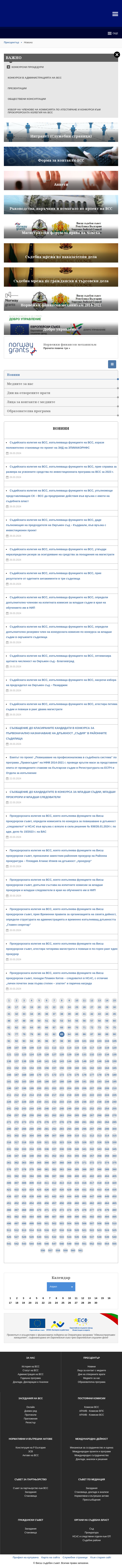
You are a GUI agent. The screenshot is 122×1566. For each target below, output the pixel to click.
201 (47, 1088)
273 (24, 1122)
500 (39, 1223)
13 (99, 1000)
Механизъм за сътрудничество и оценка (91, 1447)
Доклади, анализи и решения (91, 1459)
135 (114, 1054)
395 (39, 1176)
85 (76, 1034)
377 (16, 1169)
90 (114, 1034)
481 (9, 1216)
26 (84, 1007)
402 (92, 1176)
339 (69, 1149)
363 (24, 1162)
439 (31, 1196)
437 (16, 1196)
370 (77, 1162)
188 (62, 1081)
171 (47, 1074)
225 (114, 1095)
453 (24, 1203)
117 (92, 1047)
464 (107, 1203)
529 (31, 1237)
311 (84, 1135)
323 (62, 1142)
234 (69, 1101)
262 (54, 1115)
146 (84, 1061)
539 (107, 1237)
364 (31, 1162)
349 (31, 1155)
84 (69, 1034)
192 (92, 1081)
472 (54, 1209)
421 (9, 1189)
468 (24, 1209)
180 (114, 1074)
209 (107, 1088)
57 (91, 1020)
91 (9, 1041)
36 (46, 1014)
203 (62, 1088)
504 (69, 1223)
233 (62, 1101)
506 (84, 1223)
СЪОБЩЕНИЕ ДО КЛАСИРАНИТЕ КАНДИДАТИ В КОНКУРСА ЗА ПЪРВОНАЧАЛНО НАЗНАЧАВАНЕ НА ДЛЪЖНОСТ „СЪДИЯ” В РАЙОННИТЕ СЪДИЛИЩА (56, 733)
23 (61, 1007)
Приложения (30, 1418)
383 (62, 1169)
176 (84, 1074)
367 (54, 1162)
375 (114, 1162)
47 (16, 1020)
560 (73, 1250)
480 (114, 1209)
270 (114, 1115)
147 (92, 1061)
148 (99, 1061)
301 (9, 1135)
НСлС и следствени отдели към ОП (91, 1536)
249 (69, 1108)
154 (31, 1068)
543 (24, 1243)
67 (54, 1027)
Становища (30, 1496)
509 (107, 1223)
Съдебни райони (91, 1540)
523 (99, 1230)
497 (16, 1223)
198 (24, 1088)
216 (47, 1095)
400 (77, 1176)
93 (24, 1041)
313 (99, 1135)
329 (107, 1142)
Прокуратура (91, 1532)
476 (84, 1209)
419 (107, 1182)
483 (24, 1216)
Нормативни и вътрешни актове (91, 1496)
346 (9, 1155)
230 (39, 1101)
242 (16, 1108)
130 (77, 1054)
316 (9, 1142)
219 (69, 1095)
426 (47, 1189)
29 (107, 1007)
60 (114, 1020)
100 (77, 1041)
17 (16, 1007)
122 (16, 1054)
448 (99, 1196)
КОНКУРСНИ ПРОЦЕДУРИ (28, 67)
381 (47, 1169)
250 (77, 1108)
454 (31, 1203)
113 (62, 1047)
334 (31, 1149)
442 (54, 1196)
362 (16, 1162)
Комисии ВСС (91, 1407)
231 (47, 1101)
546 (47, 1243)
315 (114, 1135)
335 (39, 1149)
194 (107, 1081)
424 (31, 1189)
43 (99, 1014)
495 (114, 1216)
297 (92, 1128)
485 (39, 1216)
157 (54, 1068)
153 (24, 1068)
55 (76, 1020)
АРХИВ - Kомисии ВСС (91, 1414)
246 (47, 1108)
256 (9, 1115)
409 (31, 1182)
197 (16, 1088)
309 (69, 1135)
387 (92, 1169)
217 (54, 1095)
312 (92, 1135)
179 (107, 1074)
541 (9, 1243)
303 (24, 1135)
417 (92, 1182)
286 (9, 1128)
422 (16, 1189)
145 (77, 1061)
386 (84, 1169)
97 (54, 1041)
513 (24, 1230)
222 (92, 1095)
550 (77, 1243)
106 (9, 1047)
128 (62, 1054)
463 (99, 1203)
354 (69, 1155)
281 (84, 1122)
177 (92, 1074)
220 (77, 1095)
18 (24, 1007)
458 (62, 1203)
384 (69, 1169)
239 (107, 1101)
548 (62, 1243)
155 (39, 1068)
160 (77, 1068)
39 (69, 1014)
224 (107, 1095)
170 (39, 1074)
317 (16, 1142)
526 (9, 1237)
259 (31, 1115)
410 (39, 1182)
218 (62, 1095)
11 (84, 1000)
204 (69, 1088)
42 (91, 1014)
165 (114, 1068)
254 (107, 1108)
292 (54, 1128)
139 (31, 1061)
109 (31, 1047)
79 (31, 1034)
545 (39, 1243)
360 (114, 1155)
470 (39, 1209)
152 (16, 1068)
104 (107, 1041)
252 (92, 1108)
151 (9, 1068)
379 (31, 1169)
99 (69, 1041)
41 (84, 1014)
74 (107, 1027)
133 (99, 1054)
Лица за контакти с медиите (62, 403)
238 (99, 1101)
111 (47, 1047)
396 (47, 1176)
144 (69, 1061)
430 (77, 1189)
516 (47, 1230)
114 (69, 1047)
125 (39, 1054)
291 (47, 1128)
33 (24, 1014)
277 (54, 1122)
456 (47, 1203)
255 (114, 1108)
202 (54, 1088)
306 (47, 1135)
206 (84, 1088)
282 (92, 1122)
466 (9, 1209)
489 (69, 1216)
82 (54, 1034)
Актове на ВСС (30, 1455)
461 (84, 1203)
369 (69, 1162)
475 (77, 1209)
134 (107, 1054)
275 (39, 1122)
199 (31, 1088)
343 (99, 1149)
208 (99, 1088)
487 (54, 1216)
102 (92, 1041)
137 (16, 1061)
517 (54, 1230)
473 (62, 1209)
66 (46, 1027)
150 (114, 1061)
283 (99, 1122)
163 (99, 1068)
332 (16, 1149)
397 (54, 1176)
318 (24, 1142)
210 (114, 1088)
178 (99, 1074)
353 (62, 1155)
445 (77, 1196)
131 (84, 1054)
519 (69, 1230)
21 (46, 1007)
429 (69, 1189)
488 (62, 1216)
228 (24, 1101)
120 (114, 1047)
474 (69, 1209)
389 (107, 1169)
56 (84, 1020)
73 (99, 1027)
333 (24, 1149)
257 (16, 1115)
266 (84, 1115)
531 (47, 1237)
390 (114, 1169)
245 (39, 1108)
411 (47, 1182)
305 (39, 1135)
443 (62, 1196)
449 (107, 1196)
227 (16, 1101)
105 (114, 1041)
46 (9, 1020)
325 (77, 1142)
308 (62, 1135)
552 (92, 1243)
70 (76, 1027)
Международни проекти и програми (91, 1451)
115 (77, 1047)
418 (99, 1182)
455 (39, 1203)
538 (99, 1237)
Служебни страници (75, 1557)
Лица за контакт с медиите (91, 1370)
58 (99, 1020)
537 (92, 1237)
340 (77, 1149)
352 (54, 1155)
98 (61, 1041)
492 (92, 1216)
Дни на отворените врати (62, 394)
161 (84, 1068)
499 (31, 1223)
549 (69, 1243)
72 (91, 1027)
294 (69, 1128)
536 (84, 1237)
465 (114, 1203)
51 (46, 1020)
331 (9, 1149)
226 (9, 1101)
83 (61, 1034)
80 (39, 1034)
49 (31, 1020)
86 (84, 1034)
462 (92, 1203)
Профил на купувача (26, 1557)
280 (77, 1122)
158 (62, 1068)
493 (99, 1216)
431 (84, 1189)
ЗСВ (30, 1451)
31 (9, 1014)
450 (114, 1196)
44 (107, 1014)
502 (54, 1223)
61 (9, 1027)
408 (24, 1182)
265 (77, 1115)
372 (92, 1162)
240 (114, 1101)
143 (62, 1061)
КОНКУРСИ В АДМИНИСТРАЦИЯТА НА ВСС (35, 77)
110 (39, 1047)
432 (92, 1189)
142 (54, 1061)
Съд (91, 1528)
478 (99, 1209)
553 (99, 1243)
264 (69, 1115)
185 (39, 1081)
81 (46, 1034)
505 (77, 1223)
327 (92, 1142)
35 (39, 1014)
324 (69, 1142)
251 (84, 1108)
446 (84, 1196)
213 (24, 1095)
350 (39, 1155)
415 (77, 1182)
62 (16, 1027)
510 (114, 1223)
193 (99, 1081)
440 (39, 1196)
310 (77, 1135)
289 (31, 1128)
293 (62, 1128)
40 (76, 1014)
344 (107, 1149)
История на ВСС (30, 1366)
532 (54, 1237)
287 (16, 1128)
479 (107, 1209)
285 (114, 1122)
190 (77, 1081)
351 (47, 1155)
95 (39, 1041)
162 (92, 1068)
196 (9, 1088)
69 (69, 1027)
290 (39, 1128)
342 (92, 1149)
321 (47, 1142)
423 (24, 1189)
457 (54, 1203)
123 (24, 1054)
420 (114, 1182)
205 (77, 1088)
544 (31, 1243)
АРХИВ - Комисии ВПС (91, 1411)
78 (24, 1034)
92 (16, 1041)
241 (9, 1108)
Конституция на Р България (31, 1447)
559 (65, 1250)
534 (69, 1237)
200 (39, 1088)
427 (54, 1189)
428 (62, 1189)
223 (99, 1095)
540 (114, 1237)
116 (84, 1047)
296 (84, 1128)
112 (54, 1047)
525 (114, 1230)
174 (69, 1074)
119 (107, 1047)
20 (39, 1007)
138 (24, 1061)
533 (62, 1237)
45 (114, 1014)
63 (24, 1027)
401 (84, 1176)
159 (69, 1068)
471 (47, 1209)
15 (114, 1000)
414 (69, 1182)
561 (80, 1250)
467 (16, 1209)
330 (114, 1142)
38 (61, 1014)
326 (84, 1142)
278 (62, 1122)
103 (99, 1041)
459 (69, 1203)
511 (9, 1230)
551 (84, 1243)
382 (54, 1169)
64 (31, 1027)
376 (9, 1169)
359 (107, 1155)
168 (24, 1074)
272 (16, 1122)
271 (9, 1122)
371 (84, 1162)
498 (24, 1223)
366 (47, 1162)
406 (9, 1182)
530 (39, 1237)
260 (39, 1115)
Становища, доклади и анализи (92, 1492)
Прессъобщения (91, 1499)
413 (62, 1182)
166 (9, 1074)
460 (77, 1203)
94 (31, 1041)
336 (47, 1149)
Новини (62, 376)
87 (91, 1034)
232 (54, 1101)
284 (107, 1122)
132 (92, 1054)
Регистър (31, 1422)
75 (114, 1027)
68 (61, 1027)
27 (91, 1007)
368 (62, 1162)
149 (107, 1061)
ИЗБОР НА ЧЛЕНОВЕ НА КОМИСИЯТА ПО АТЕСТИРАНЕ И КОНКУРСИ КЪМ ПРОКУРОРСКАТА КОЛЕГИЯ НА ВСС (54, 111)
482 (16, 1216)
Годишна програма (31, 1378)
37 (54, 1014)
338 (62, 1149)
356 (84, 1155)
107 (16, 1047)
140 (39, 1061)
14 (107, 1000)
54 (69, 1020)
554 (107, 1243)
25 (76, 1007)
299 (107, 1128)
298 (99, 1128)
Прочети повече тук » (56, 348)
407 (16, 1182)
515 (39, 1230)
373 (99, 1162)
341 (84, 1149)
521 (84, 1230)
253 (99, 1108)
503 (62, 1223)
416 (84, 1182)
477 (92, 1209)
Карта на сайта (50, 1557)
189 (69, 1081)
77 (16, 1034)
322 (54, 1142)
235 (77, 1101)
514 (31, 1230)
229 (31, 1101)
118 (99, 1047)
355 (77, 1155)
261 (47, 1115)
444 (69, 1196)
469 (31, 1209)
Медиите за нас (62, 385)
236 (84, 1101)
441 (47, 1196)
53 (61, 1020)
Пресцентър (11, 42)
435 (114, 1189)
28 (99, 1007)
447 (92, 1196)
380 (39, 1169)
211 (9, 1095)
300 (114, 1128)
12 (91, 1000)
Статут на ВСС (31, 1370)
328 (99, 1142)
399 (69, 1176)
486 (47, 1216)
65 (39, 1027)
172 (54, 1074)
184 (31, 1081)
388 (99, 1169)
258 (24, 1115)
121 (9, 1054)
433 (99, 1189)
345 (114, 1149)
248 (62, 1108)
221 (84, 1095)
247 (54, 1108)
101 (84, 1041)
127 (54, 1054)
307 (54, 1135)
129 (69, 1054)
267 (92, 1115)
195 (114, 1081)
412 (54, 1182)
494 (107, 1216)
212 (16, 1095)
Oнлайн (31, 1407)
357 (92, 1155)
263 (62, 1115)
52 (54, 1020)
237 (92, 1101)
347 (16, 1155)
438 (24, 1196)
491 (84, 1216)
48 (24, 1020)
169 (31, 1074)
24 (69, 1007)
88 (99, 1034)
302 (16, 1135)
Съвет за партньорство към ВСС (30, 1488)
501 (47, 1223)
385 (77, 1169)
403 (99, 1176)
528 (24, 1237)
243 (24, 1108)
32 (16, 1014)
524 (107, 1230)
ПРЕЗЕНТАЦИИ (17, 88)
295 (77, 1128)
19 (31, 1007)
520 (77, 1230)
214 (31, 1095)
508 (99, 1223)
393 (24, 1176)
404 (107, 1176)
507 (92, 1223)
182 (16, 1081)
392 (16, 1176)
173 (62, 1074)
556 (43, 1250)
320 (39, 1142)
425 (39, 1189)
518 (62, 1230)
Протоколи (30, 1414)
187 (54, 1081)
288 (24, 1128)
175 (77, 1074)
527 (16, 1237)
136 (9, 1061)
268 (99, 1115)
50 (39, 1020)
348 (24, 1155)
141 (47, 1061)
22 (54, 1007)
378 (24, 1169)
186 (47, 1081)
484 (31, 1216)
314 (107, 1135)
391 (9, 1176)
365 (39, 1162)
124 (31, 1054)
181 (9, 1081)
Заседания (30, 1492)
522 (92, 1230)
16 (9, 1007)
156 (47, 1068)
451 (9, 1203)
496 (9, 1223)
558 (58, 1250)
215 (39, 1095)
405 (114, 1176)
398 (62, 1176)
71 (84, 1027)
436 (9, 1196)
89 (107, 1034)
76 (9, 1034)
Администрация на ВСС (30, 1374)
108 (24, 1047)
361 (9, 1162)
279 (69, 1122)
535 (77, 1237)
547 (54, 1243)
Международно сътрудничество (92, 1455)
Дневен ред (30, 1411)
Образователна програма (62, 412)
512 (16, 1230)
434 (107, 1189)
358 (99, 1155)
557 (50, 1250)
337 (54, 1149)
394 (31, 1176)
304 (31, 1135)
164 (107, 1068)
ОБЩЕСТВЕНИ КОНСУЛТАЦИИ (27, 98)
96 (46, 1041)
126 (47, 1054)
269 (107, 1115)
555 (114, 1243)
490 (77, 1216)
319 (31, 1142)
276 (47, 1122)
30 (114, 1007)
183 (24, 1081)
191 (84, 1081)
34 (31, 1014)
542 (16, 1243)
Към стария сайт (100, 1557)
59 (107, 1020)
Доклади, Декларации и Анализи (30, 1382)
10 (76, 1000)
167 (16, 1074)
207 (92, 1088)
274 (31, 1122)
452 (16, 1203)
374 (107, 1162)
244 (31, 1108)
